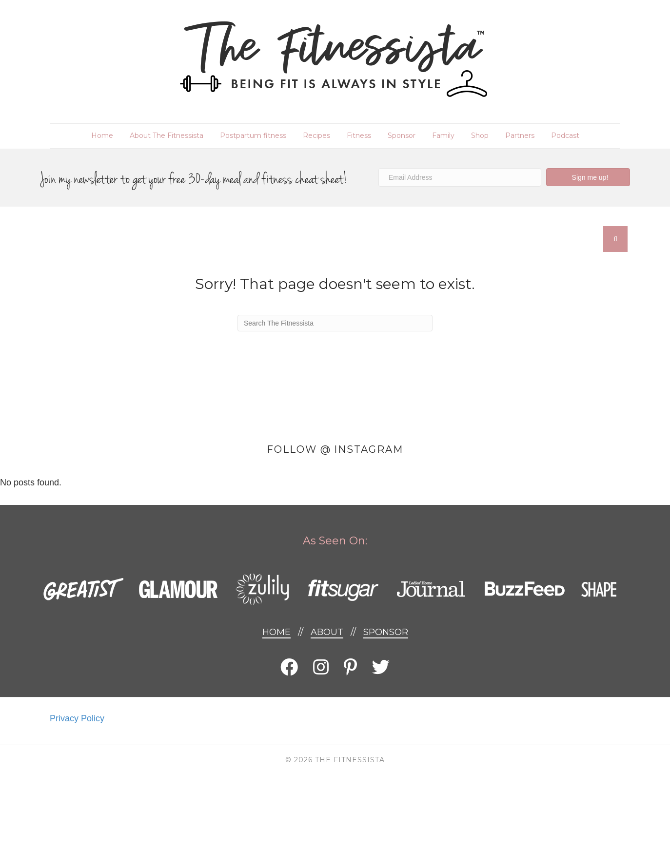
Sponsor (401, 135)
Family (443, 135)
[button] (588, 177)
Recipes (316, 135)
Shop (480, 135)
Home (102, 135)
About (327, 632)
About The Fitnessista (166, 135)
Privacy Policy (77, 718)
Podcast (565, 135)
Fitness (359, 135)
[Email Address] (459, 177)
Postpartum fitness (253, 135)
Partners (519, 135)
